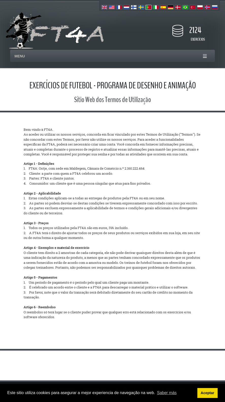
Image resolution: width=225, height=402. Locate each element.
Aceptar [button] (207, 393)
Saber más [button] (167, 393)
